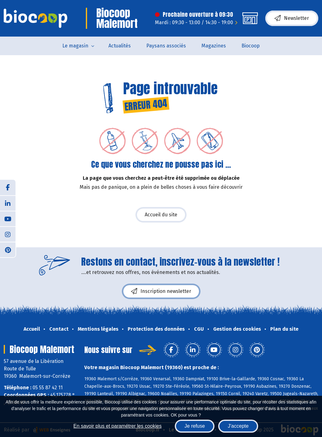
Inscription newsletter (161, 291)
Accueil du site (161, 215)
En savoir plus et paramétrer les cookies (117, 426)
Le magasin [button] (75, 46)
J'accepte (238, 426)
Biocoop (250, 46)
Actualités (119, 46)
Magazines (213, 46)
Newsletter (292, 18)
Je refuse (194, 426)
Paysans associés (166, 46)
